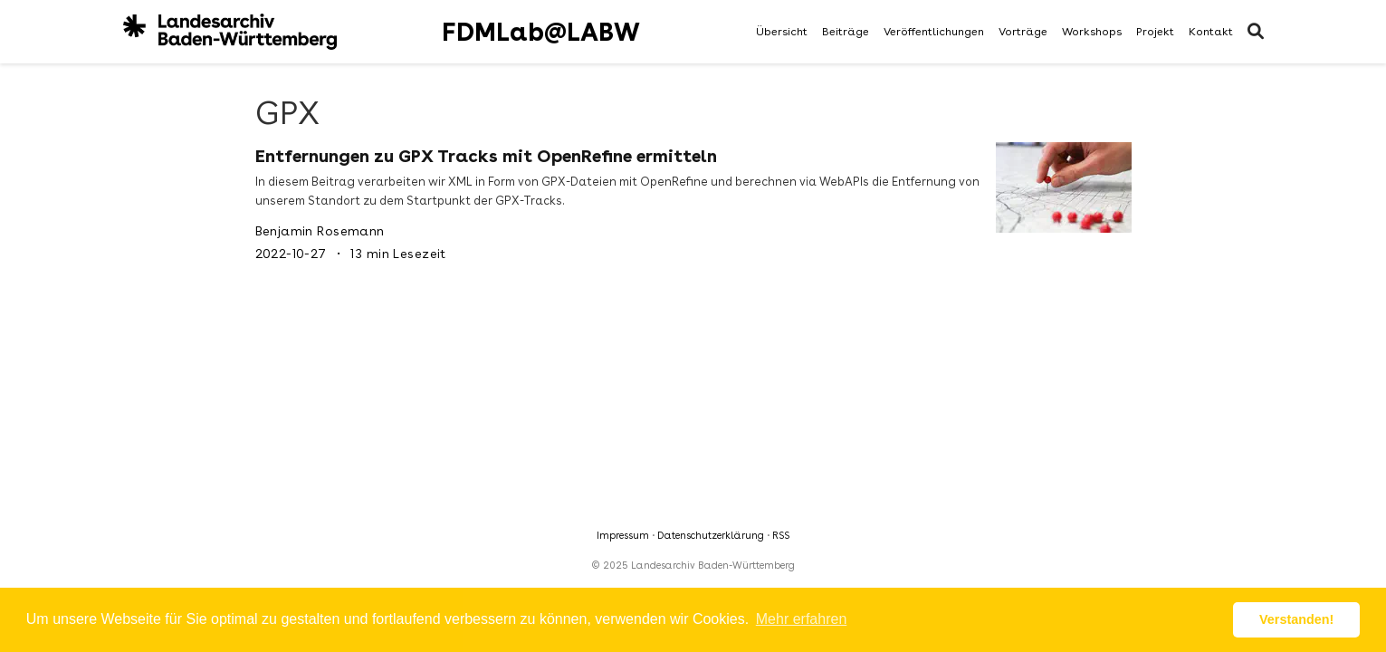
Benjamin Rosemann (320, 231)
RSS (780, 536)
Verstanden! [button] (1296, 619)
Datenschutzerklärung (710, 536)
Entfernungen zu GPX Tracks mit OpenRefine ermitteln (486, 156)
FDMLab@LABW (541, 31)
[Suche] (1255, 32)
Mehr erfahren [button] (801, 619)
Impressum (623, 536)
